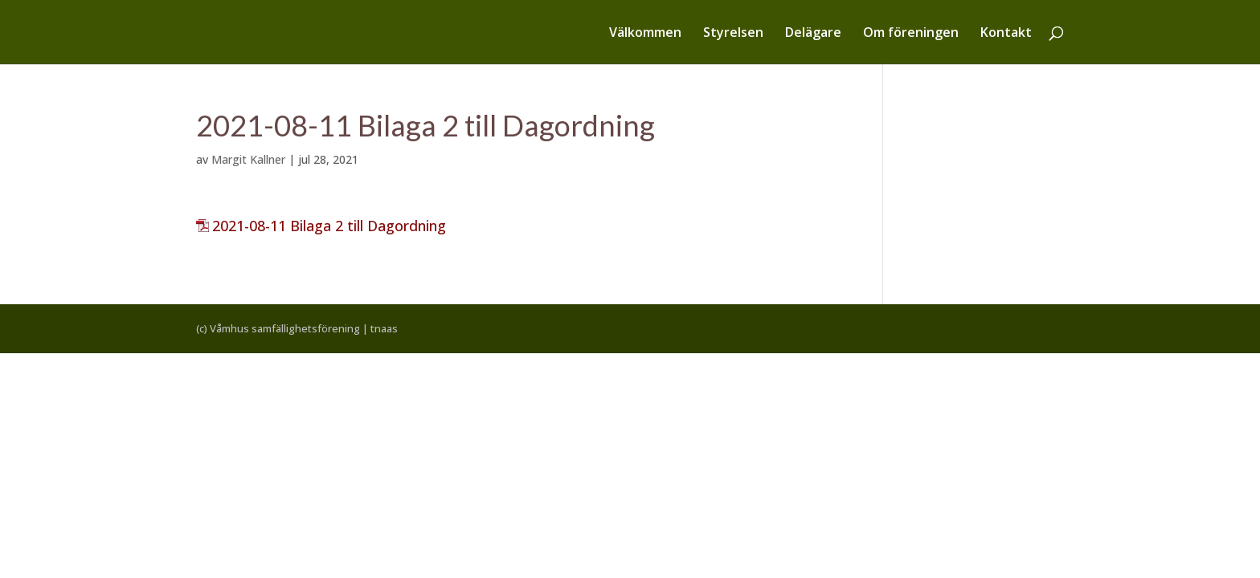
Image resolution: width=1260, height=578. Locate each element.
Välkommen (645, 33)
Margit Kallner (248, 159)
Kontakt (1006, 33)
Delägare (813, 33)
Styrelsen (733, 33)
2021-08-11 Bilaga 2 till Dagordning (329, 225)
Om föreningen (911, 33)
